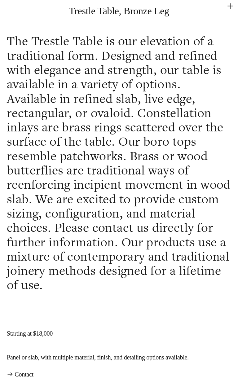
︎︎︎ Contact (20, 374)
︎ (230, 6)
